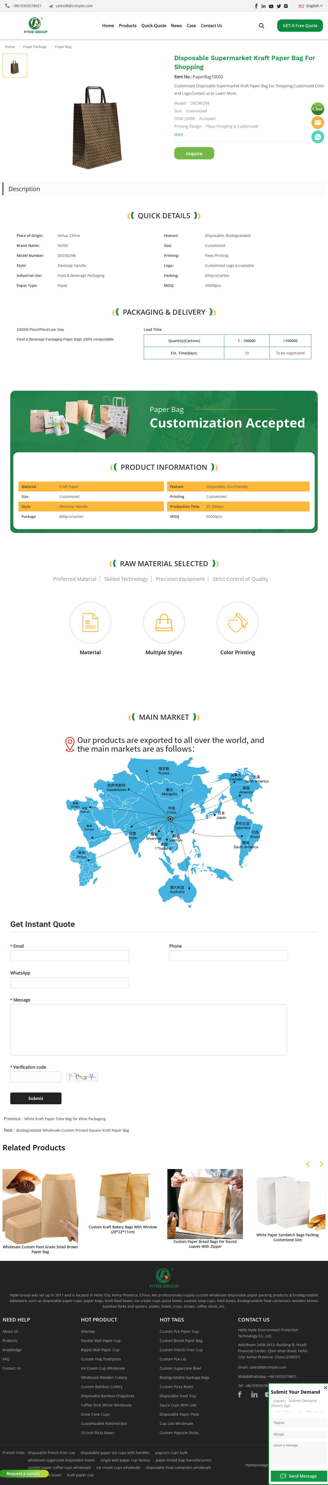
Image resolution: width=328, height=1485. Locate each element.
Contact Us (12, 1368)
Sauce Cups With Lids (178, 1405)
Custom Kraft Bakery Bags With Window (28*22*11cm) (123, 1229)
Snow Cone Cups (95, 1414)
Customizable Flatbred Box (104, 1423)
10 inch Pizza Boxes (97, 1432)
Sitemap (88, 1331)
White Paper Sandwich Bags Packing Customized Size (288, 1237)
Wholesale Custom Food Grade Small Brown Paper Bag (40, 1249)
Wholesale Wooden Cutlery (104, 1377)
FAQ (6, 1359)
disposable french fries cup (51, 1452)
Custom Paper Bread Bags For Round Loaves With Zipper (205, 1244)
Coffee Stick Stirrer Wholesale (106, 1405)
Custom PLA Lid (173, 1359)
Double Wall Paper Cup (101, 1340)
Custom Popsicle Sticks (179, 1432)
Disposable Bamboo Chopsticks (108, 1395)
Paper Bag (63, 46)
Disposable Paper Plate (179, 1414)
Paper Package (34, 46)
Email (17, 946)
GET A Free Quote (300, 25)
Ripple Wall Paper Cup (100, 1349)
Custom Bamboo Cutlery (101, 1386)
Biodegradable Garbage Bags (185, 1377)
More (178, 134)
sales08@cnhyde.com (74, 5)
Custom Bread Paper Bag (181, 1340)
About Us (10, 1331)
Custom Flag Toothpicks (101, 1359)
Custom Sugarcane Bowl (180, 1368)
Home (10, 46)
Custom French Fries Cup (181, 1349)
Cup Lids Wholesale (176, 1423)
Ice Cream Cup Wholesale (103, 1368)
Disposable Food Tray (178, 1395)
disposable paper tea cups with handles (115, 1452)
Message (20, 1000)
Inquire (194, 153)
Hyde (317, 122)
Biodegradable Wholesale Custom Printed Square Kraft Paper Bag (72, 1130)
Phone (175, 946)
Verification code (28, 1067)
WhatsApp (20, 973)
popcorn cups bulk (171, 1452)
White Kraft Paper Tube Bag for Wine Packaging (65, 1118)
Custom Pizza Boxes (176, 1386)
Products (10, 1340)
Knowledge (12, 1349)
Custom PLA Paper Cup (179, 1331)
